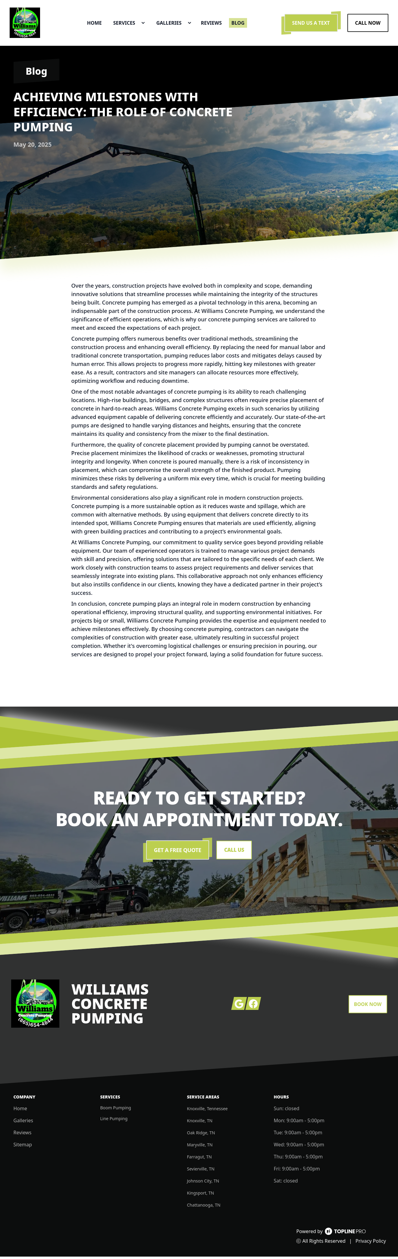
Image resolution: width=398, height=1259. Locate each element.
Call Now (368, 24)
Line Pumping (114, 1121)
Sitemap (23, 1147)
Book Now (368, 1006)
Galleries (23, 1123)
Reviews (23, 1135)
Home (20, 1110)
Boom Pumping (115, 1110)
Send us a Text (311, 24)
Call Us (234, 852)
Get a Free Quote (177, 852)
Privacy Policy (371, 1243)
